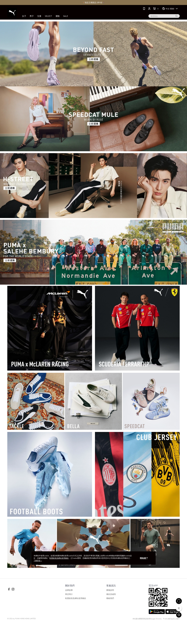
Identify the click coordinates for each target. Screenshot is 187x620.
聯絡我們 (110, 598)
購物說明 (110, 590)
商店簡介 (69, 594)
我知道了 (144, 558)
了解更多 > (38, 560)
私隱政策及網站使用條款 (75, 598)
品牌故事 (69, 590)
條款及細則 (111, 594)
